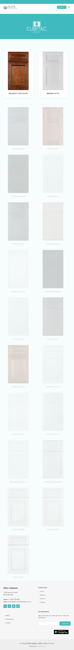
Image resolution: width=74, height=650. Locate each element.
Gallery (7, 615)
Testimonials (9, 619)
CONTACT (61, 7)
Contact (7, 623)
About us (43, 595)
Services (42, 598)
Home (42, 591)
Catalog (42, 602)
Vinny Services (41, 646)
